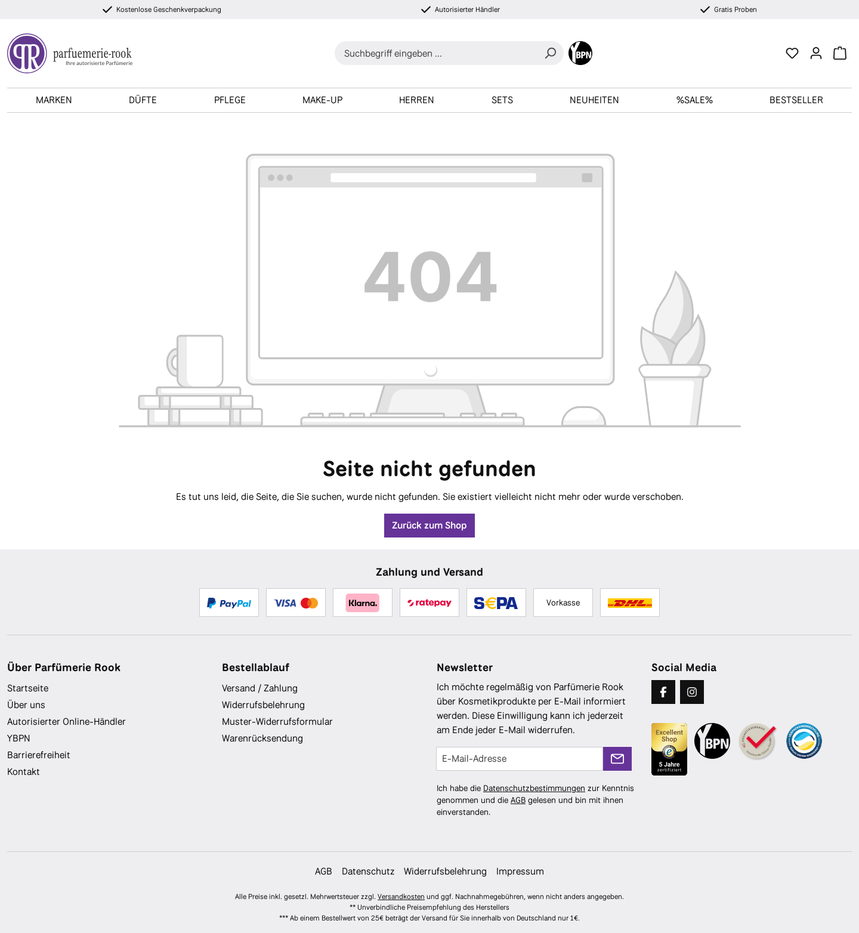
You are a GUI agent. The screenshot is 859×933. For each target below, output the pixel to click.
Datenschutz (368, 871)
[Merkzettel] (792, 53)
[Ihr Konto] (816, 53)
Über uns (26, 705)
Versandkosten (401, 896)
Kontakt (23, 771)
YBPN (18, 738)
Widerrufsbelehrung (263, 705)
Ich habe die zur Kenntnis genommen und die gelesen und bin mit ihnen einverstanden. (535, 800)
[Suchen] (550, 53)
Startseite (27, 688)
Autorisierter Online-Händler (66, 721)
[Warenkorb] (840, 53)
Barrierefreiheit (38, 755)
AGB (518, 800)
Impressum (520, 871)
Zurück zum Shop (429, 525)
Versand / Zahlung (260, 688)
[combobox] (436, 53)
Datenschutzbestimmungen (534, 788)
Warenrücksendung (262, 738)
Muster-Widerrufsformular (277, 721)
